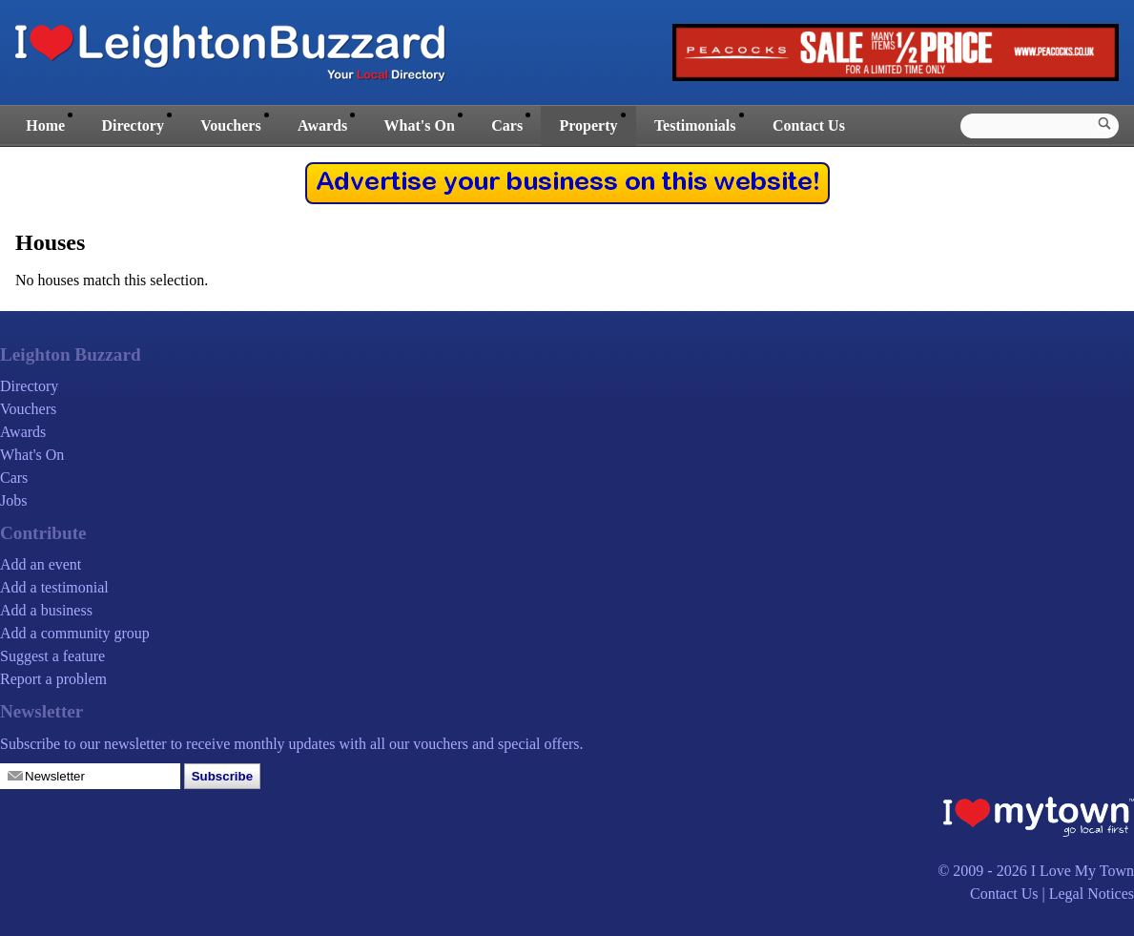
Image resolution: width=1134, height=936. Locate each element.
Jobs (13, 500)
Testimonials (695, 125)
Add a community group (75, 633)
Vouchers (230, 125)
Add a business (46, 610)
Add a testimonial (54, 587)
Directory (132, 125)
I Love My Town (1082, 871)
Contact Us (809, 125)
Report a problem (53, 679)
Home (45, 125)
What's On (419, 125)
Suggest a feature (52, 656)
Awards (322, 125)
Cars (507, 125)
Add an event (40, 564)
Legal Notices (1091, 893)
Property (588, 125)
